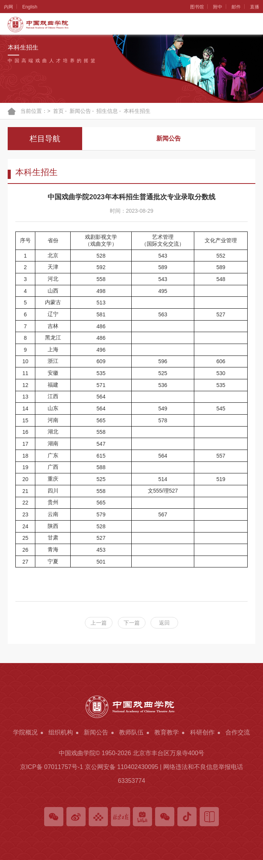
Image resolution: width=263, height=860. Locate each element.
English (29, 7)
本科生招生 (137, 111)
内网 (8, 7)
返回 (164, 623)
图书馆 (197, 7)
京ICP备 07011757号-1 (51, 767)
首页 (58, 111)
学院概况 (25, 732)
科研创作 (202, 732)
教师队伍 (131, 732)
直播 (254, 7)
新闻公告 (80, 111)
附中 (217, 7)
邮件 (236, 7)
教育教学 (166, 732)
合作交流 (237, 732)
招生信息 (107, 111)
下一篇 (132, 623)
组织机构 (60, 732)
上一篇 (99, 623)
